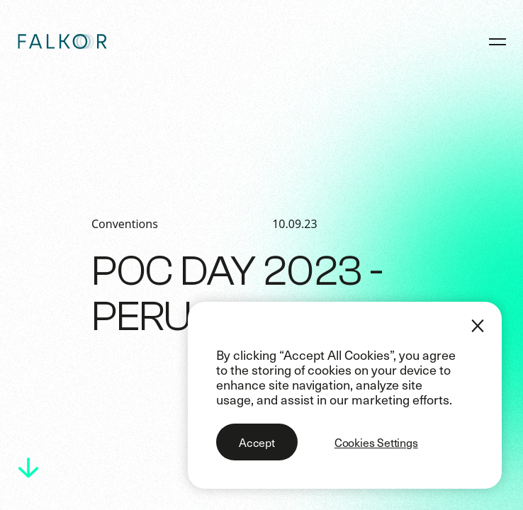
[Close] (478, 326)
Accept (257, 442)
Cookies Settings (376, 442)
